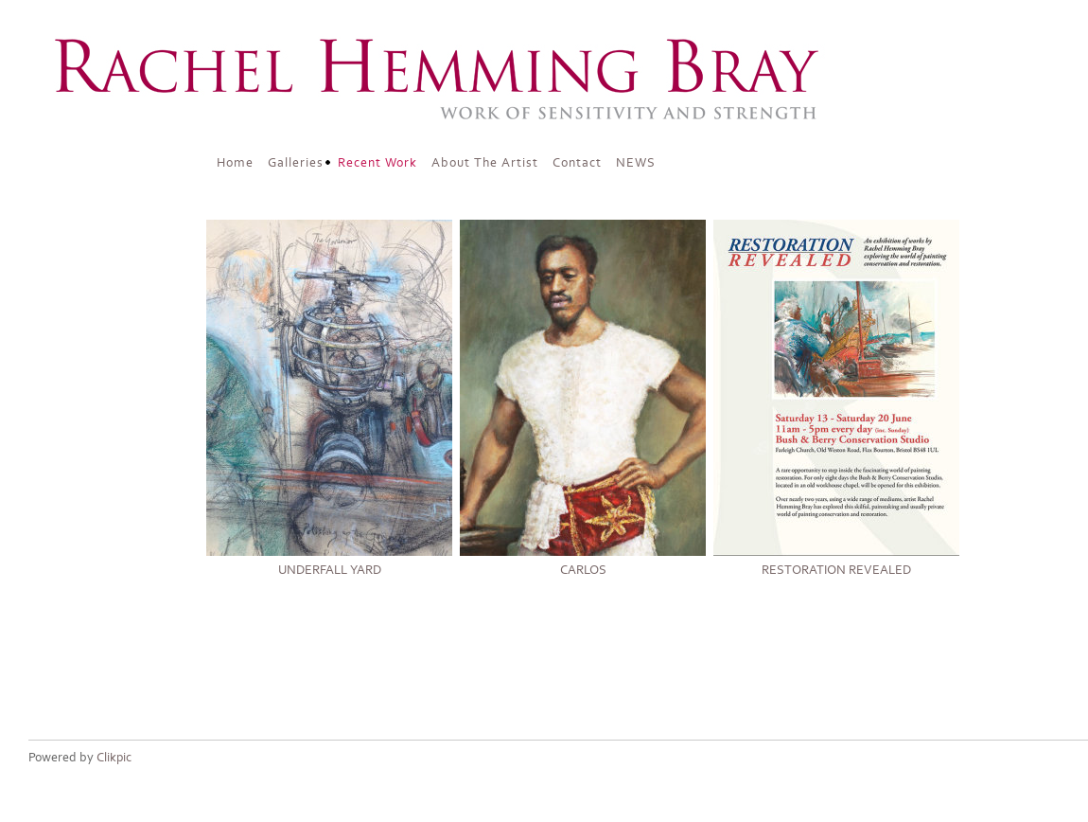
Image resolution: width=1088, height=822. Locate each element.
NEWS (636, 163)
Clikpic (114, 757)
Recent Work (377, 163)
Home (235, 163)
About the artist (484, 163)
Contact (577, 163)
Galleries (296, 163)
